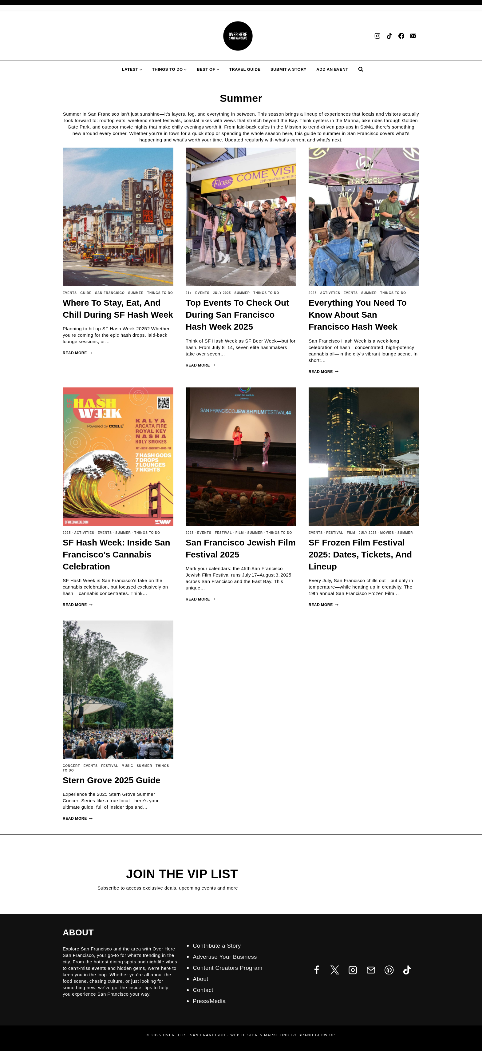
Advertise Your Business (227, 956)
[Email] (413, 36)
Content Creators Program (230, 967)
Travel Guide (245, 69)
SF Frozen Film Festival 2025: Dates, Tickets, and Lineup (360, 554)
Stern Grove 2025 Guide (111, 780)
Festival (223, 532)
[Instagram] (377, 36)
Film (239, 532)
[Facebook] (401, 36)
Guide (86, 293)
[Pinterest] (389, 970)
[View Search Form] (360, 69)
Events (70, 293)
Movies (387, 532)
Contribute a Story (219, 945)
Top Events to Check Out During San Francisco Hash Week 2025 (237, 314)
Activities (330, 293)
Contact (204, 989)
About (201, 978)
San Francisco (109, 293)
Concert (71, 765)
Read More (78, 353)
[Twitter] (335, 970)
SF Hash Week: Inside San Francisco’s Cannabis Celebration (116, 554)
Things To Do (160, 293)
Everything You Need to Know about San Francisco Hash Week (358, 314)
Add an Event (332, 69)
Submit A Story (288, 69)
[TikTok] (389, 36)
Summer (136, 293)
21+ (189, 293)
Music (127, 765)
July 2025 (222, 293)
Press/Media (210, 1000)
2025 (313, 293)
